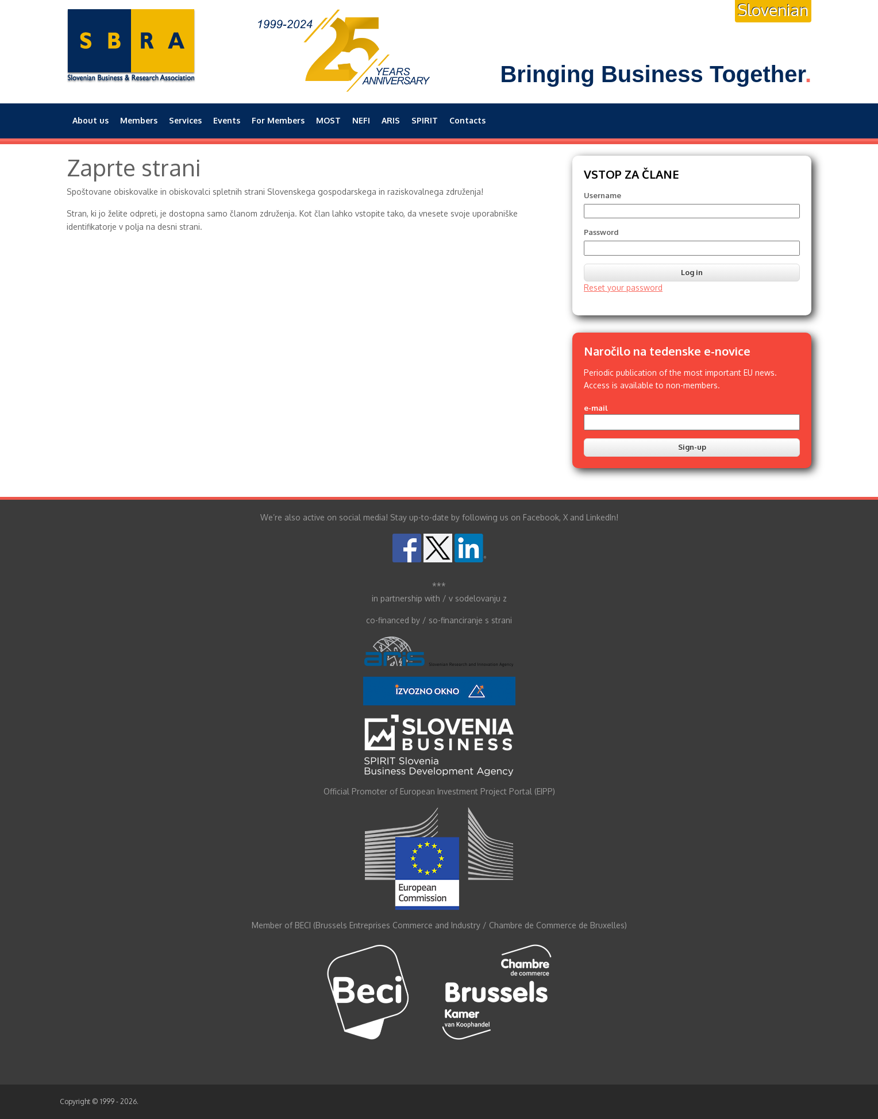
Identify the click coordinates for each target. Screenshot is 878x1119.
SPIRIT (424, 120)
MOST (328, 120)
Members (138, 120)
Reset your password (623, 287)
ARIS (391, 120)
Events (226, 120)
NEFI (361, 120)
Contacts (467, 120)
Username (602, 195)
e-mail (596, 407)
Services (185, 120)
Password (601, 232)
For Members (278, 120)
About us (90, 120)
